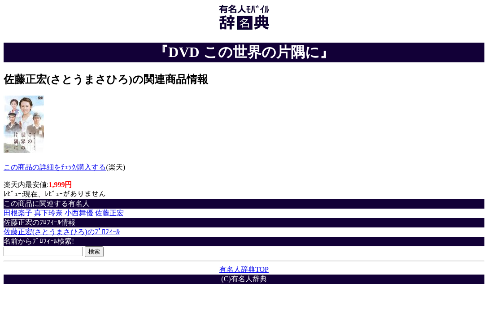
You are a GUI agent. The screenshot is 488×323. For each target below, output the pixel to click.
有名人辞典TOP (244, 269)
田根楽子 (18, 213)
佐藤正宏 (109, 213)
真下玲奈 (48, 213)
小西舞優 (79, 213)
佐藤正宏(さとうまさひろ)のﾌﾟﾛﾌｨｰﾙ (62, 232)
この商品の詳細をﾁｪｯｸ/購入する (55, 167)
